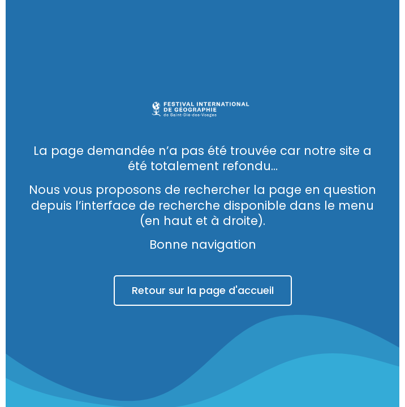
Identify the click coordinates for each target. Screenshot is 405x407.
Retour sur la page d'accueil (203, 290)
